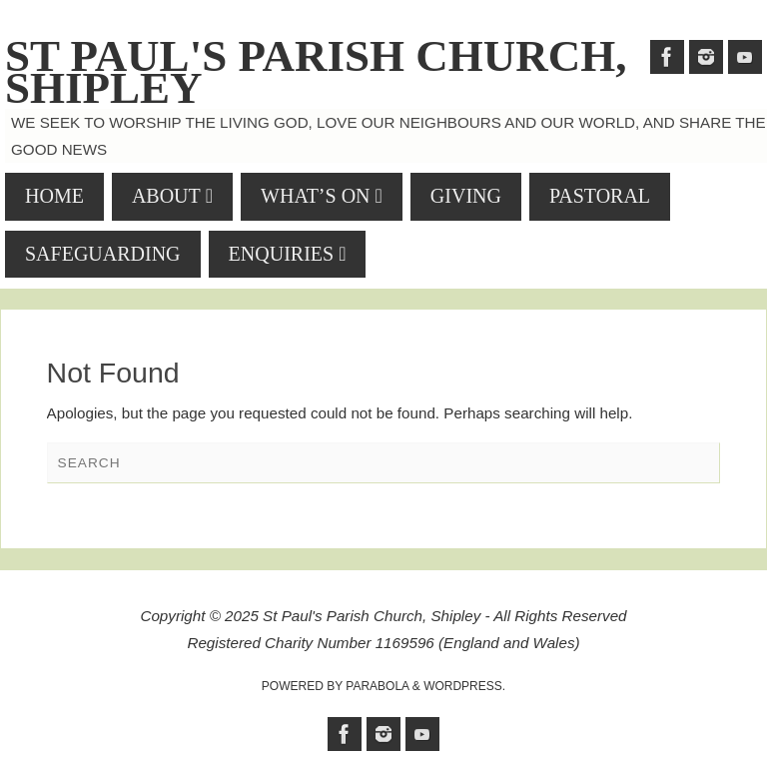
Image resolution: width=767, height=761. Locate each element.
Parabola (377, 686)
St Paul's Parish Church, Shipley (316, 72)
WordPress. (464, 686)
